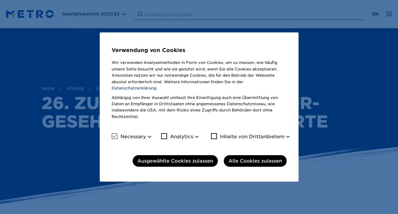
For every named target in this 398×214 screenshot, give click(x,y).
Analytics (177, 136)
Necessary (129, 136)
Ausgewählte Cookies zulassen (175, 161)
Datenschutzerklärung (134, 88)
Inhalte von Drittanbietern (247, 136)
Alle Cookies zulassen (255, 161)
